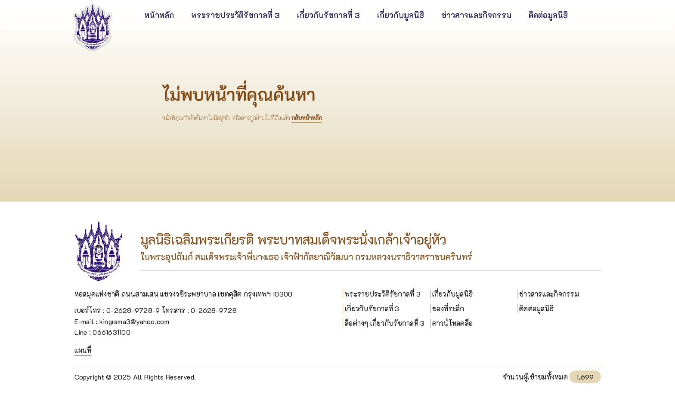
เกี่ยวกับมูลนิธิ (452, 293)
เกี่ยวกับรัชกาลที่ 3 (372, 308)
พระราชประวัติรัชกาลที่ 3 (383, 293)
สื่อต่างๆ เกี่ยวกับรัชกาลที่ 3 (384, 323)
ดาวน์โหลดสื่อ (452, 323)
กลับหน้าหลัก (306, 118)
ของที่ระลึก (448, 308)
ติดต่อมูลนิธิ (536, 308)
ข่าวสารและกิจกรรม (549, 293)
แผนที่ (83, 350)
